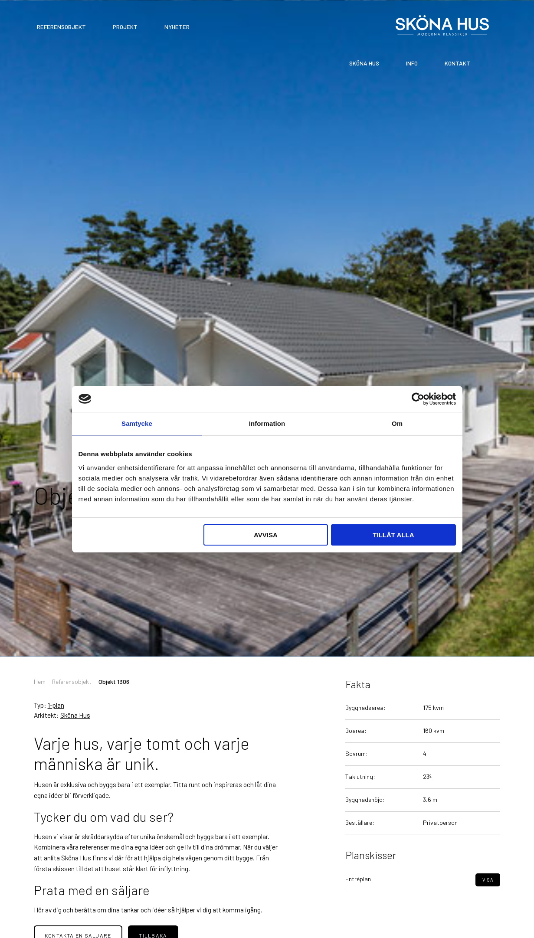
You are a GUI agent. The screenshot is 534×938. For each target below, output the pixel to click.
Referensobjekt (61, 26)
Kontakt (457, 63)
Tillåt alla (393, 535)
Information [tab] (267, 423)
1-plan (56, 705)
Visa (488, 896)
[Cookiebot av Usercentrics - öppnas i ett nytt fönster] (418, 398)
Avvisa (266, 535)
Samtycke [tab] (136, 423)
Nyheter (177, 26)
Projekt (125, 26)
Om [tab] (397, 423)
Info (412, 63)
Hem (40, 681)
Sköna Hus (364, 63)
